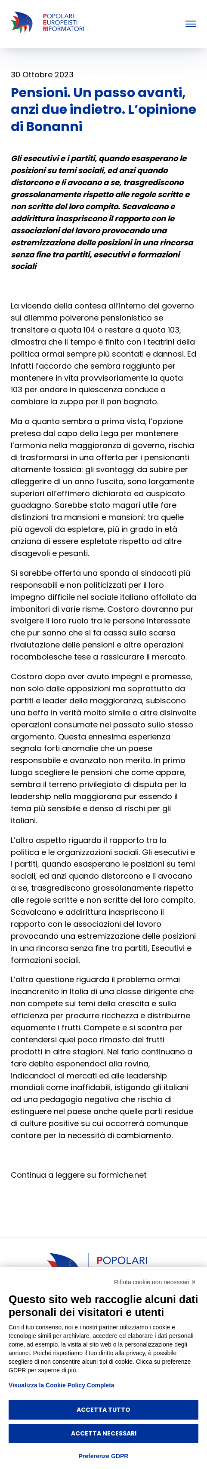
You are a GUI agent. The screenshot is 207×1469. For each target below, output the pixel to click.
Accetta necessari (103, 1433)
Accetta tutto (103, 1409)
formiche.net (122, 1175)
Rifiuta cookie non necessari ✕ (155, 1282)
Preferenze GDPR (104, 1456)
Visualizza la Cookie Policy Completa (61, 1385)
